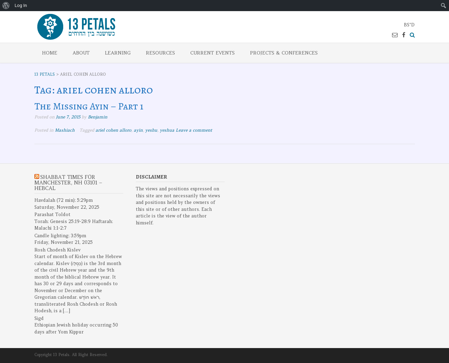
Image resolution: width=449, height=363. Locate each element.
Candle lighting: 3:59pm (60, 236)
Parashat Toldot (52, 214)
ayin (138, 130)
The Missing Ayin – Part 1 (88, 106)
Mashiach (65, 130)
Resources (160, 53)
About (81, 53)
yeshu (151, 130)
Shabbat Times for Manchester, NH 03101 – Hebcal (68, 182)
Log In (21, 5)
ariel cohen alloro (113, 130)
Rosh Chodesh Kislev (57, 250)
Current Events (212, 53)
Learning (118, 53)
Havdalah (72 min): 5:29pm (63, 200)
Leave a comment (194, 130)
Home (49, 53)
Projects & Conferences (284, 53)
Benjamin (97, 116)
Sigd (39, 318)
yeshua (167, 130)
